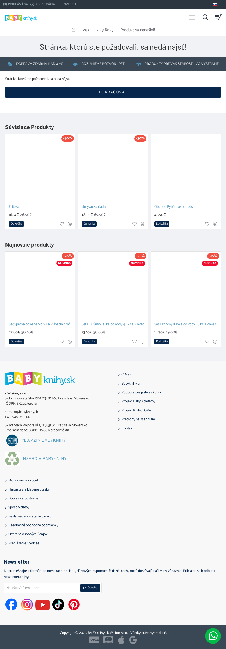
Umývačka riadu (94, 207)
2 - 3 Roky (104, 30)
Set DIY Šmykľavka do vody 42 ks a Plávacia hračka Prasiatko (114, 324)
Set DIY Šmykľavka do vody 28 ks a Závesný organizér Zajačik (186, 324)
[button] (16, 224)
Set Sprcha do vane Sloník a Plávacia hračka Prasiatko (41, 324)
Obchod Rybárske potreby (173, 207)
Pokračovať (113, 92)
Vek (86, 30)
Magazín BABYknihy (44, 440)
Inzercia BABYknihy (44, 458)
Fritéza (14, 207)
